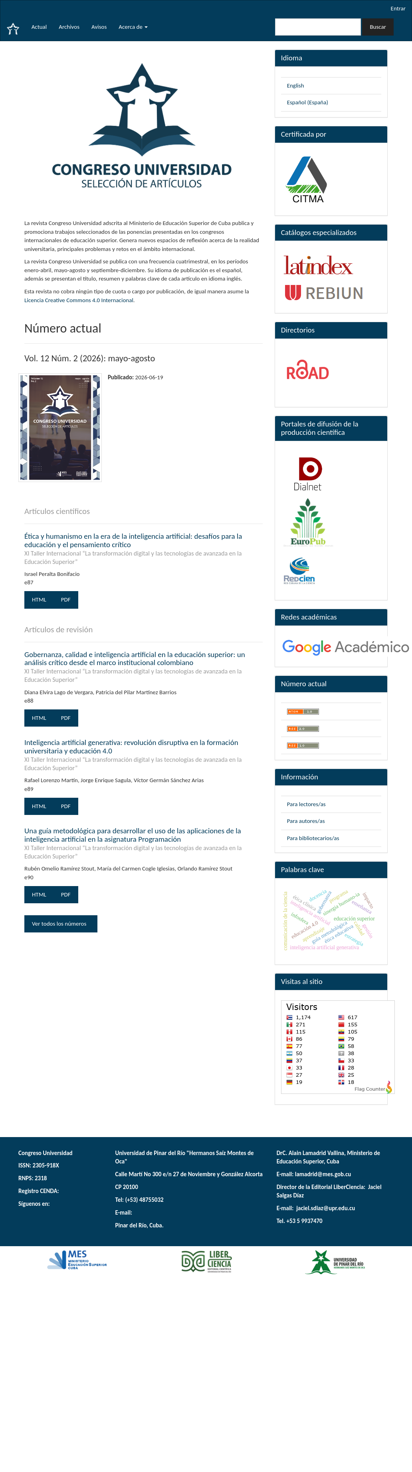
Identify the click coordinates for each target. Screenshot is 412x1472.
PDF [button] (66, 599)
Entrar (398, 8)
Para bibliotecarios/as (313, 838)
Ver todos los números (61, 923)
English (295, 85)
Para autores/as (306, 821)
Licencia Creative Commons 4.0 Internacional (78, 300)
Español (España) (307, 102)
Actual (39, 26)
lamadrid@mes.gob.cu (323, 1174)
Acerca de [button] (133, 26)
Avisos (99, 26)
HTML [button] (39, 599)
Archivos (69, 26)
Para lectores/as (306, 804)
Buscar (378, 26)
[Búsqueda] (318, 27)
